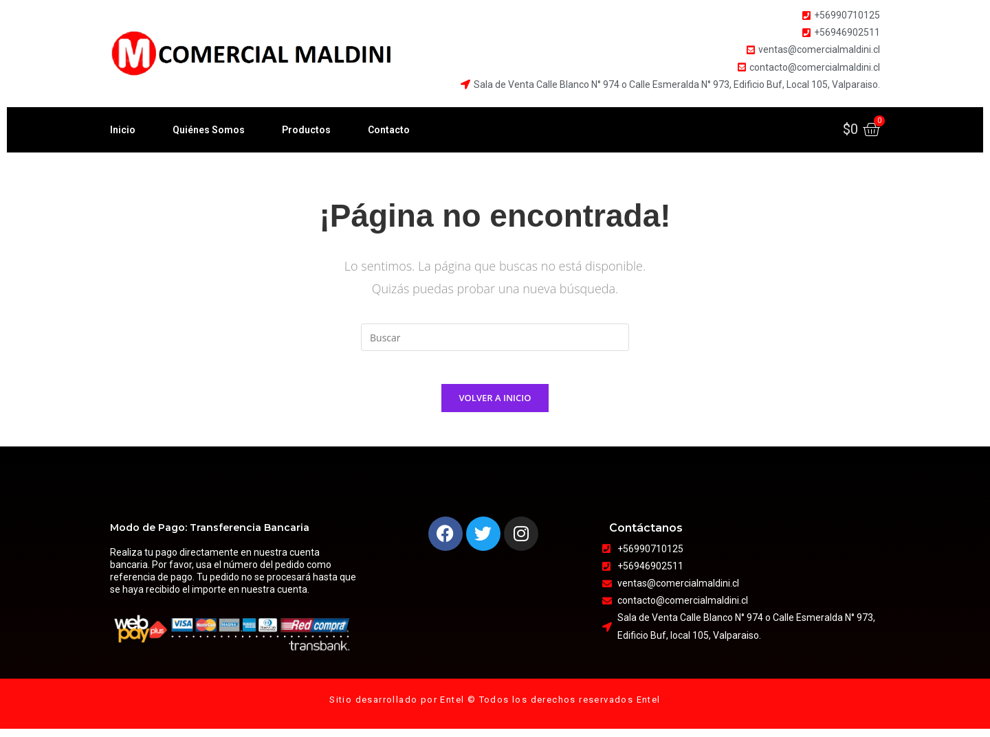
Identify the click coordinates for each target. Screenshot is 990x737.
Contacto (389, 129)
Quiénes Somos (209, 129)
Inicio (122, 129)
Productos (306, 129)
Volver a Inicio (495, 406)
